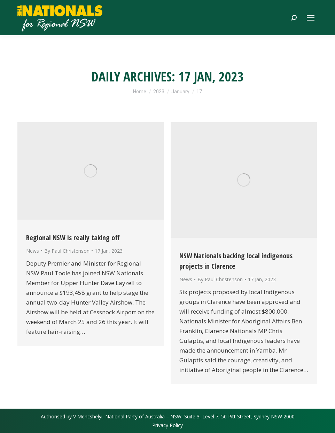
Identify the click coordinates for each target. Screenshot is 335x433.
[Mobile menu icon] (311, 18)
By (66, 250)
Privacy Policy (167, 425)
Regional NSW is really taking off (73, 237)
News (32, 250)
